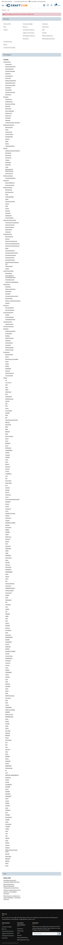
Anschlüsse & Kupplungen (12, 222)
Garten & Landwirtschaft (9, 220)
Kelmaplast (8, 630)
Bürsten (7, 239)
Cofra (6, 459)
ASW (6, 415)
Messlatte (7, 293)
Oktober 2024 (7, 878)
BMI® (6, 434)
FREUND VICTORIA (10, 523)
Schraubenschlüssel (10, 255)
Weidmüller (8, 856)
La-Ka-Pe (7, 663)
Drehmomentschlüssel (11, 241)
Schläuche (8, 232)
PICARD (7, 723)
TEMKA (7, 829)
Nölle (6, 693)
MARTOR (7, 684)
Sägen (6, 248)
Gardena (7, 525)
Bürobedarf (8, 153)
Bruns (6, 445)
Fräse (6, 194)
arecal (6, 408)
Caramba (7, 455)
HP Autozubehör (9, 590)
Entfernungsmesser (10, 289)
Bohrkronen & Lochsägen (11, 359)
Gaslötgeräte (8, 273)
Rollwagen (8, 118)
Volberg (7, 845)
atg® (6, 417)
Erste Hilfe (8, 78)
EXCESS (7, 490)
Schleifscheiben (9, 373)
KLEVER (7, 639)
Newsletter (5, 938)
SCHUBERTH (8, 784)
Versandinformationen (8, 931)
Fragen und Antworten (7, 933)
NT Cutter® (8, 698)
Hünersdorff (8, 593)
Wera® (7, 863)
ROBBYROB (8, 766)
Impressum (20, 928)
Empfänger (8, 286)
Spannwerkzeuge (9, 257)
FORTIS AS (8, 518)
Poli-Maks (7, 731)
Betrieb (5, 148)
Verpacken (8, 345)
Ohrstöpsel (8, 87)
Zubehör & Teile (9, 350)
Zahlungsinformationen (8, 935)
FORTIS (7, 515)
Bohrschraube (9, 127)
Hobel (6, 199)
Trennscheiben (9, 375)
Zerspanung (6, 352)
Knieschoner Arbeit (10, 85)
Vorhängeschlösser (10, 319)
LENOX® (7, 670)
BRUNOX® (7, 443)
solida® (7, 801)
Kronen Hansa (9, 656)
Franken (7, 520)
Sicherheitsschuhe (10, 92)
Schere (7, 208)
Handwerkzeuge (7, 234)
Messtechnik (6, 284)
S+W (6, 773)
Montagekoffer (9, 136)
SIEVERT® (7, 794)
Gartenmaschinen (10, 225)
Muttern (7, 139)
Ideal (6, 597)
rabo (6, 747)
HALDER (7, 562)
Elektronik (6, 180)
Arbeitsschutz (7, 62)
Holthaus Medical (9, 583)
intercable (8, 604)
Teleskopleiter (9, 343)
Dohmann (7, 466)
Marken (5, 378)
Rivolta (7, 763)
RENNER (7, 756)
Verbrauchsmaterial (8, 326)
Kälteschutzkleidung (10, 80)
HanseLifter (8, 567)
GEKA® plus (8, 537)
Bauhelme (8, 73)
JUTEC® (7, 623)
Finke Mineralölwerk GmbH (12, 499)
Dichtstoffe (8, 155)
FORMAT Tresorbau (10, 513)
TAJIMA (7, 819)
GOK (6, 544)
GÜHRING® (8, 555)
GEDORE (7, 532)
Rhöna (7, 759)
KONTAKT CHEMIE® (10, 651)
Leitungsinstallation (10, 178)
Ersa (6, 485)
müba (6, 688)
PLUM (6, 726)
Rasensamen (8, 229)
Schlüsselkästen (9, 317)
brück (6, 441)
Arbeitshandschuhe (10, 66)
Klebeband (8, 162)
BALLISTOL (8, 424)
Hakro (6, 560)
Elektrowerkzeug (7, 187)
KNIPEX (7, 649)
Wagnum (7, 847)
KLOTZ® (7, 644)
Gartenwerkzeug (9, 227)
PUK (6, 745)
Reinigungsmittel (9, 310)
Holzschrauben (9, 134)
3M (6, 380)
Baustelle (5, 97)
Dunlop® (7, 469)
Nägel (6, 141)
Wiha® (6, 865)
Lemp (6, 667)
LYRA (6, 681)
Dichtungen (8, 157)
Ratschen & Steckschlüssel (12, 246)
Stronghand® (8, 817)
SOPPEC (7, 803)
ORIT (6, 702)
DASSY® (7, 464)
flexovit (7, 504)
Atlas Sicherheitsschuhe (11, 420)
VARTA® (7, 843)
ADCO (6, 389)
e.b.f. (6, 476)
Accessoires (8, 64)
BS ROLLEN (8, 448)
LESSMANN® (8, 672)
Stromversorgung (9, 185)
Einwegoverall (9, 76)
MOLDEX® (7, 686)
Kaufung (7, 628)
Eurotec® (7, 487)
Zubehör (7, 303)
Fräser (7, 361)
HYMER (7, 595)
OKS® (6, 700)
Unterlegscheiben (10, 146)
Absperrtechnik (9, 324)
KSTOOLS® (8, 660)
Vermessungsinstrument (11, 296)
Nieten (7, 143)
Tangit (6, 822)
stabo (6, 808)
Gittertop (7, 539)
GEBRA (7, 530)
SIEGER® (7, 791)
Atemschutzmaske (10, 71)
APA (6, 403)
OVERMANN (8, 707)
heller (6, 574)
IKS (6, 602)
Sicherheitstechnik (8, 312)
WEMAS (7, 861)
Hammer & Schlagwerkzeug (12, 243)
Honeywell (8, 586)
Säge (6, 206)
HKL (6, 581)
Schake (7, 782)
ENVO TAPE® (8, 483)
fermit (7, 497)
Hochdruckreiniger (10, 201)
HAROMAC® (8, 569)
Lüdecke (7, 677)
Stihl (6, 812)
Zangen (7, 268)
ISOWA (7, 609)
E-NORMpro (8, 473)
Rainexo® (7, 749)
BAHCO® (7, 422)
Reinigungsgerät (9, 307)
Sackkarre (7, 120)
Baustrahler (8, 108)
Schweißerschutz (9, 279)
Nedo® (7, 691)
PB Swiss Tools (9, 714)
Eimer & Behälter (9, 111)
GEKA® (7, 534)
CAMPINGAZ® (8, 450)
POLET (7, 728)
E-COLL (7, 471)
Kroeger (7, 653)
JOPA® (7, 616)
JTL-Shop (59, 943)
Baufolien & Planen (10, 104)
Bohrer (7, 357)
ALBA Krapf (8, 392)
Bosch (7, 438)
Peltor (6, 719)
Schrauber (8, 213)
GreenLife (7, 546)
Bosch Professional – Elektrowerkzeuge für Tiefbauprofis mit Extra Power (11, 886)
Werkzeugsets (9, 266)
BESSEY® (7, 431)
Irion (6, 607)
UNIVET (7, 838)
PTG (6, 742)
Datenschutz (20, 931)
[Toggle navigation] (3, 5)
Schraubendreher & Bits (11, 253)
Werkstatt (5, 329)
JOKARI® (7, 614)
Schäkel (7, 314)
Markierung (8, 115)
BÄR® (6, 427)
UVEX (6, 840)
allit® (6, 394)
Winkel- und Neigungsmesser (13, 301)
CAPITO (7, 452)
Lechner (7, 665)
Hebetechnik (8, 113)
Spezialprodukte (7, 322)
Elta (6, 478)
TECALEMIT (8, 824)
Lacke (6, 167)
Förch (6, 511)
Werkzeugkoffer (9, 347)
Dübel (6, 129)
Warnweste (8, 94)
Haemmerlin (8, 558)
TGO (6, 833)
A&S (6, 385)
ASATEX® (7, 413)
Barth (6, 429)
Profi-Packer (8, 740)
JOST (6, 618)
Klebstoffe (8, 164)
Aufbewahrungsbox (10, 331)
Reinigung (6, 305)
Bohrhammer (8, 190)
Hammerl (7, 565)
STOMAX (7, 815)
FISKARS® (8, 501)
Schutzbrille (8, 90)
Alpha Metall (8, 396)
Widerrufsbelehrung (22, 937)
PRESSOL (7, 735)
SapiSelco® (8, 777)
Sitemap (19, 935)
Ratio (6, 752)
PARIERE (7, 712)
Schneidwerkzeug (10, 250)
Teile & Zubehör (9, 218)
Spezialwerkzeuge (10, 260)
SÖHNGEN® (8, 796)
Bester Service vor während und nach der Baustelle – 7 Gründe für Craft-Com (12, 897)
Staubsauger (8, 215)
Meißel (7, 366)
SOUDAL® (7, 805)
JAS (6, 611)
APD (6, 406)
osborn (7, 705)
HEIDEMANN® (9, 572)
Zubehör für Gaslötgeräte (11, 282)
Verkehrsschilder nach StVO (12, 122)
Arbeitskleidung (9, 69)
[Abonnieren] (59, 933)
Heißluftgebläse (9, 197)
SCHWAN (7, 787)
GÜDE (6, 553)
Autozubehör (8, 333)
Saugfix (7, 780)
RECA (6, 754)
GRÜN (6, 551)
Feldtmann (8, 494)
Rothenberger (8, 768)
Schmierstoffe (9, 173)
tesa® (6, 831)
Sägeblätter (8, 368)
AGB (18, 933)
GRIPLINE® (8, 548)
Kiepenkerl (8, 635)
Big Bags (7, 336)
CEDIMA (7, 457)
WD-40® (7, 854)
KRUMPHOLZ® (9, 658)
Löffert (7, 674)
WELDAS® (7, 858)
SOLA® (7, 798)
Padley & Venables (10, 710)
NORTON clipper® (10, 695)
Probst (7, 738)
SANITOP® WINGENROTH (12, 775)
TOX (6, 836)
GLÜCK (7, 541)
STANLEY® (8, 810)
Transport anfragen (7, 927)
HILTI (6, 579)
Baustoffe (7, 106)
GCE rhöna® (8, 527)
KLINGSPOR (8, 642)
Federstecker (8, 132)
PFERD (7, 721)
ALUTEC (7, 401)
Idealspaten (8, 600)
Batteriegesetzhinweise (23, 940)
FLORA (7, 506)
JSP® (6, 621)
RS (6, 770)
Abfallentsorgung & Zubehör (12, 150)
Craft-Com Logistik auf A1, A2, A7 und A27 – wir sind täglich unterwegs (12, 891)
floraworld (8, 509)
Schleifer (7, 211)
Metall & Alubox (9, 338)
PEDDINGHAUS (9, 716)
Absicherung (8, 99)
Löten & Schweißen (8, 271)
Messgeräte (8, 291)
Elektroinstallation (8, 176)
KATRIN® (7, 625)
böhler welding (9, 436)
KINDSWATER (8, 637)
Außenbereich (9, 101)
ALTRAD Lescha (9, 399)
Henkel (7, 576)
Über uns (4, 929)
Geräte (7, 364)
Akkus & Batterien (10, 182)
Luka (6, 679)
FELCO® (7, 492)
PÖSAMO (7, 733)
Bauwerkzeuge (9, 236)
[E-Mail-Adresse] (44, 933)
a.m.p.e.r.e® (8, 382)
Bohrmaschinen (9, 192)
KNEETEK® (8, 646)
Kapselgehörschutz (10, 83)
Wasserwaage (8, 298)
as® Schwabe (8, 410)
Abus (6, 387)
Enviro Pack (8, 480)
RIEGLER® (8, 761)
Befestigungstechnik (8, 125)
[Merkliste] (48, 5)
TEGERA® (7, 826)
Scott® (7, 789)
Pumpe (7, 204)
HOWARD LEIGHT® (10, 588)
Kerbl (6, 632)
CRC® (6, 462)
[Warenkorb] (57, 5)
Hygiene (7, 160)
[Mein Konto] (51, 5)
